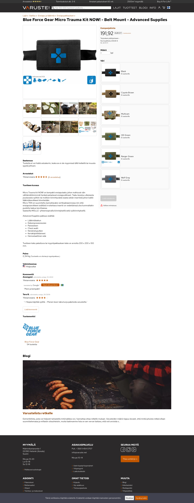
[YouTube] (134, 449)
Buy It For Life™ (164, 1)
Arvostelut (32, 1)
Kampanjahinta (107, 28)
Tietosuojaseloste (80, 488)
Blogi (124, 482)
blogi (143, 7)
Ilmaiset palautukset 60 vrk (101, 1)
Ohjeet (27, 488)
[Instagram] (128, 449)
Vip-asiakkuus (78, 485)
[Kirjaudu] (159, 7)
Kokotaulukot (127, 485)
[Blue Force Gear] (32, 334)
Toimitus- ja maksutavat (33, 491)
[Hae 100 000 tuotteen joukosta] (81, 7)
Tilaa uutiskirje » (130, 459)
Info (153, 7)
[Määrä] (105, 52)
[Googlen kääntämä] (31, 285)
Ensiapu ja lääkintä (47, 15)
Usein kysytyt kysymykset (83, 465)
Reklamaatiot (29, 485)
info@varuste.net (79, 452)
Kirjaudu (76, 482)
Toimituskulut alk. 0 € (65, 1)
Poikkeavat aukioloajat (32, 469)
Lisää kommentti (30, 309)
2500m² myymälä (135, 1)
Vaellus (33, 15)
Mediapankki (127, 488)
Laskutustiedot (79, 471)
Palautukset (29, 482)
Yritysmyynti (78, 468)
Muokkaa (129, 498)
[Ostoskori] (163, 7)
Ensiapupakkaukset (66, 15)
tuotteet (130, 7)
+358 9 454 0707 (84, 448)
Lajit (117, 7)
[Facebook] (123, 449)
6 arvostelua (54, 177)
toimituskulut (127, 33)
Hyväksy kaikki (141, 498)
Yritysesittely (127, 491)
